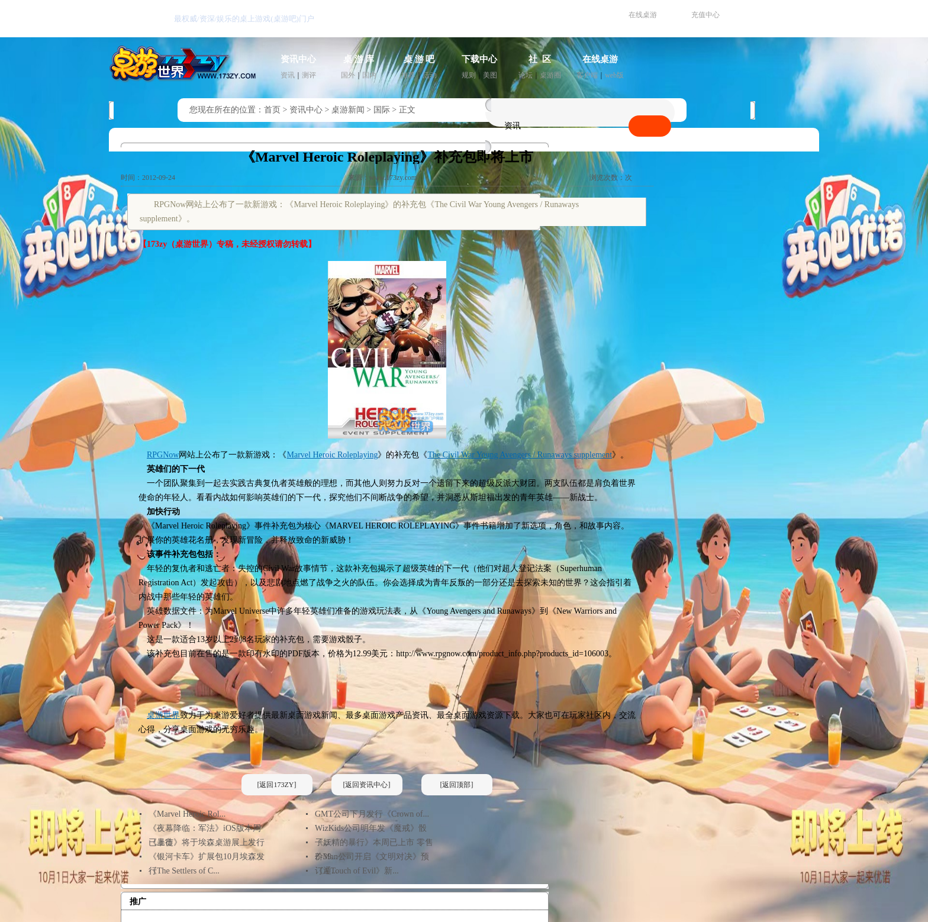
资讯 (288, 75)
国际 (381, 109)
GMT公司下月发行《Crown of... (372, 814)
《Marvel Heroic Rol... (187, 814)
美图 (490, 75)
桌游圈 (550, 75)
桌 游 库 (359, 59)
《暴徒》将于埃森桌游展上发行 (207, 842)
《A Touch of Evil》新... (357, 870)
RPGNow (163, 454)
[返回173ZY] (277, 785)
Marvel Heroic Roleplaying (332, 454)
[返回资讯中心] (367, 785)
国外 (348, 75)
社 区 (540, 59)
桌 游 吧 (419, 59)
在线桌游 (643, 15)
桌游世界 (163, 715)
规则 (469, 75)
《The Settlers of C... (184, 870)
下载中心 (479, 59)
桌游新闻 (348, 109)
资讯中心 (298, 59)
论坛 (525, 75)
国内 (369, 75)
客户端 (587, 75)
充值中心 (705, 15)
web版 (614, 75)
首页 (272, 109)
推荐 (408, 75)
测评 (309, 75)
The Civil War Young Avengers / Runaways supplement (519, 454)
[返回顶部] (456, 785)
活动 (430, 75)
